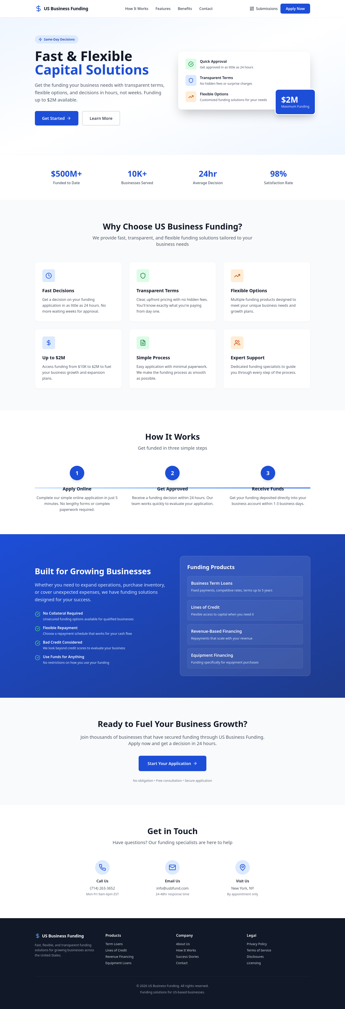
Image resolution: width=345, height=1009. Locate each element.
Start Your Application (173, 763)
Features (163, 8)
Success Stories (187, 956)
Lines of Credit (116, 950)
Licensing (254, 963)
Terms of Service (259, 950)
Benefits (185, 8)
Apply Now (295, 8)
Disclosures (255, 956)
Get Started (56, 118)
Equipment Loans (119, 963)
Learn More (101, 118)
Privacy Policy (257, 944)
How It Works (136, 8)
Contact (206, 8)
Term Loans (114, 944)
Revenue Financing (120, 956)
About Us (183, 944)
